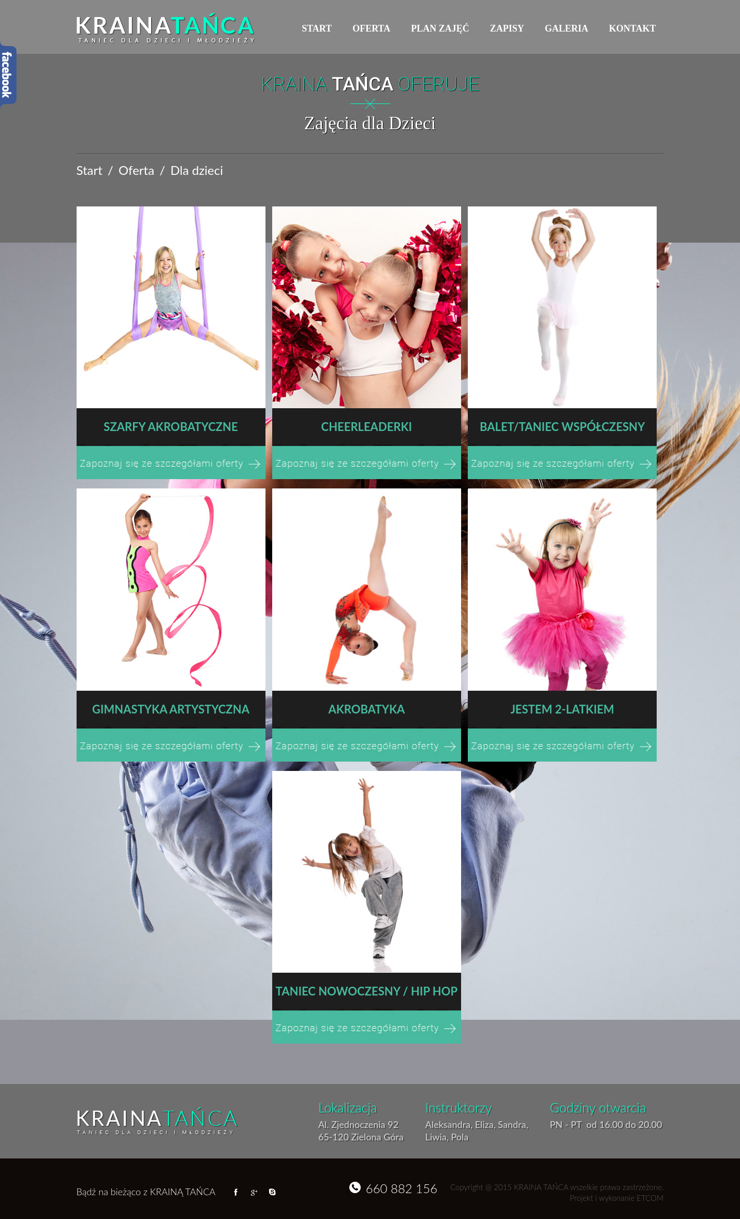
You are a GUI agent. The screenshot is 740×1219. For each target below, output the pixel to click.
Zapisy (507, 28)
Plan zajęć (440, 28)
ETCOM (650, 1197)
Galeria (566, 28)
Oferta (371, 28)
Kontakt (632, 28)
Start (317, 28)
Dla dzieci (196, 170)
